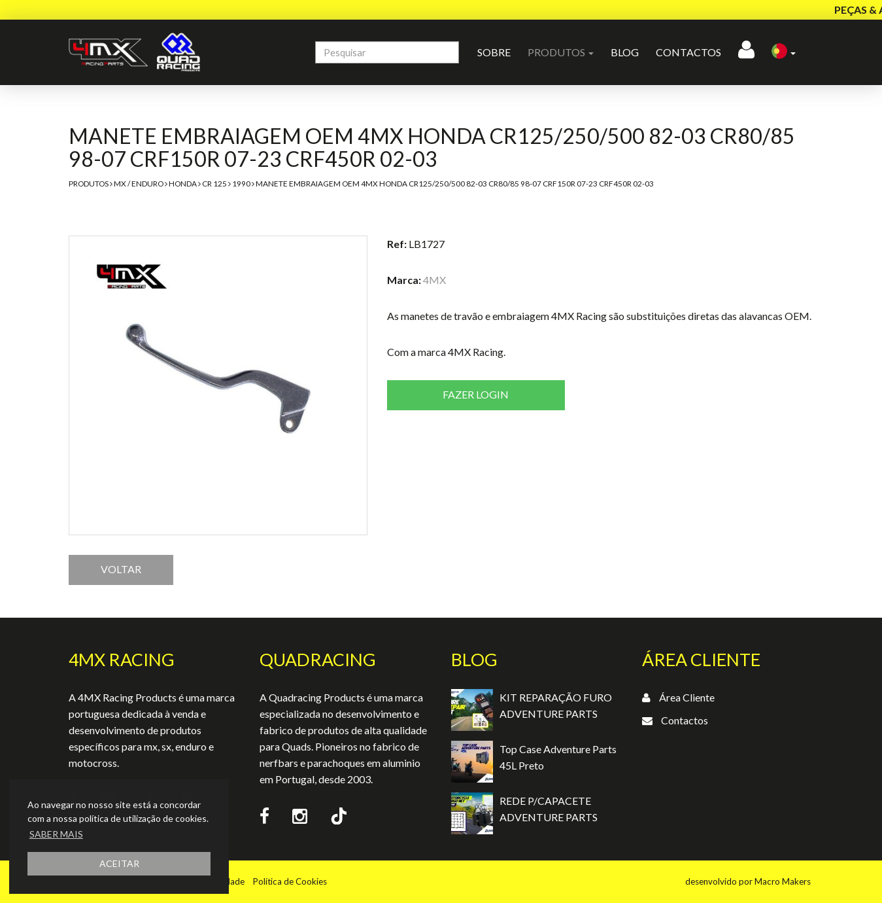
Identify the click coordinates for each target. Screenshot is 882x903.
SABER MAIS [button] (56, 834)
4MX (434, 280)
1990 (241, 183)
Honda (183, 183)
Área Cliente (687, 697)
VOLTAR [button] (121, 569)
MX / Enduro (138, 183)
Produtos (89, 183)
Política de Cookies (290, 881)
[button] (783, 52)
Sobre (494, 52)
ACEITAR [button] (119, 863)
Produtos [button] (561, 52)
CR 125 (214, 183)
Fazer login (476, 394)
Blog (625, 52)
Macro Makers (783, 881)
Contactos (688, 52)
